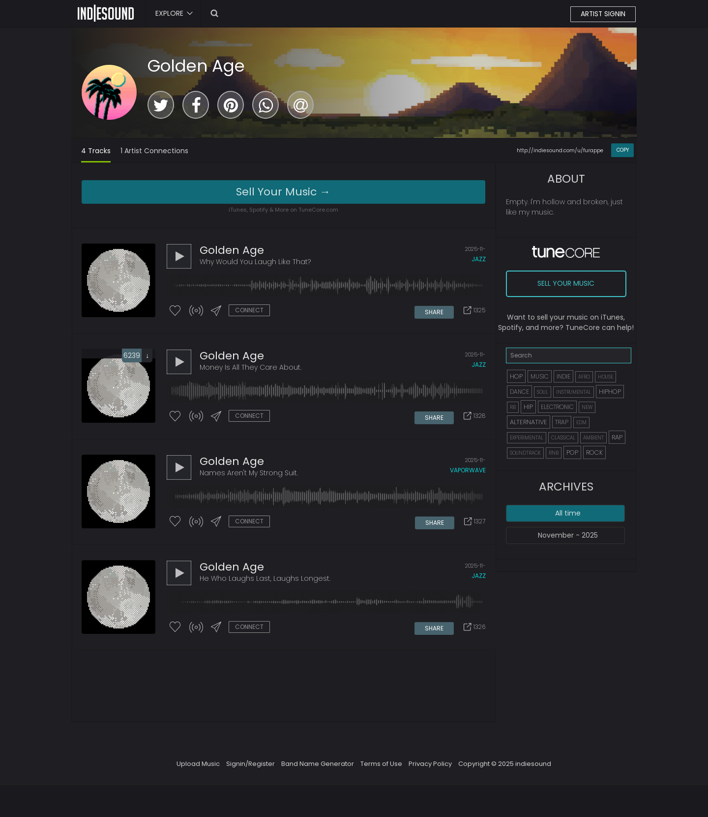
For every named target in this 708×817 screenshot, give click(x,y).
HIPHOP (610, 391)
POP (572, 452)
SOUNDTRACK (525, 453)
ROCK (594, 452)
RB (513, 407)
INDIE (563, 376)
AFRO (584, 377)
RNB (554, 453)
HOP (516, 376)
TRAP (561, 422)
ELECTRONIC (557, 407)
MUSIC (540, 376)
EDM (581, 422)
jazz (479, 259)
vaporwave (468, 472)
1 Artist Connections (154, 151)
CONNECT (249, 310)
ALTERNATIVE (528, 422)
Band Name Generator (317, 767)
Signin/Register (250, 767)
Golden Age (196, 66)
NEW (587, 407)
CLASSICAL (563, 437)
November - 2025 (568, 535)
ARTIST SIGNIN (602, 14)
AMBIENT (593, 437)
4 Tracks (96, 151)
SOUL (542, 392)
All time (568, 513)
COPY (623, 150)
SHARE (434, 311)
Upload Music (198, 767)
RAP (617, 437)
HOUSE (605, 377)
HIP (528, 406)
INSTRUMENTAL (573, 392)
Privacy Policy (430, 767)
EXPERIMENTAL (526, 437)
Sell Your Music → (283, 191)
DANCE (519, 391)
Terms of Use (381, 767)
